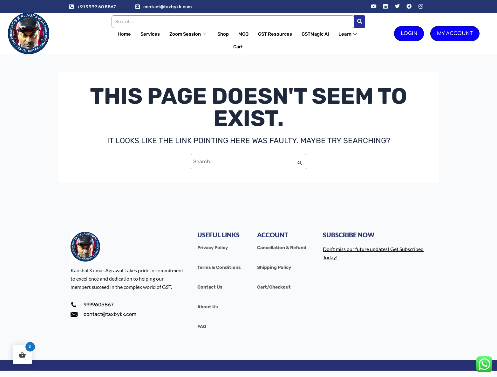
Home (137, 34)
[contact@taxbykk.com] (137, 6)
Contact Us (209, 287)
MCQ (258, 34)
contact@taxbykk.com (167, 7)
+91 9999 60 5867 (96, 7)
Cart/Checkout (274, 287)
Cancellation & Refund (281, 247)
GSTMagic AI (331, 34)
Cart (253, 47)
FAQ (201, 326)
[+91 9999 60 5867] (71, 6)
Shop (238, 34)
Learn (228, 47)
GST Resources (290, 34)
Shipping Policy (274, 267)
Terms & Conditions (219, 267)
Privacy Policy (212, 247)
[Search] (359, 21)
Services (163, 34)
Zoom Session (202, 34)
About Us (207, 307)
